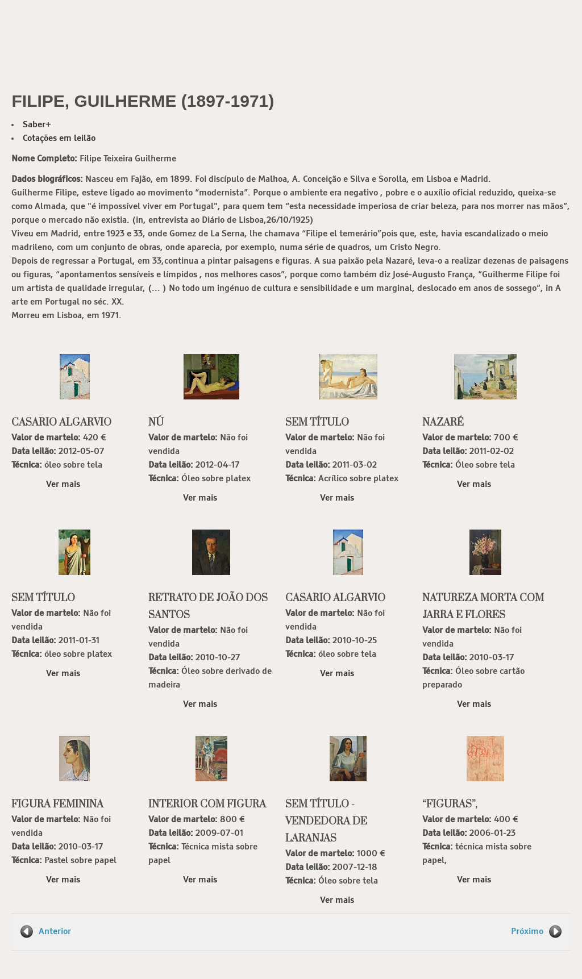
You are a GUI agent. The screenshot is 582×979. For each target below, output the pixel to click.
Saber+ (37, 124)
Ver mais (63, 484)
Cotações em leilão (59, 138)
